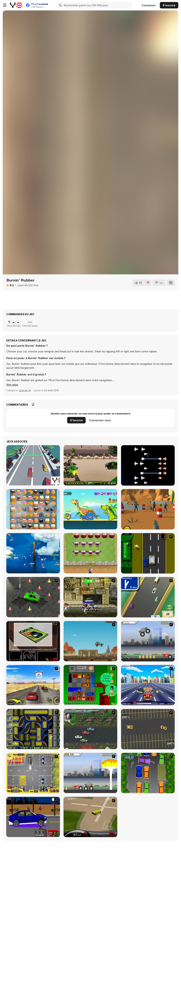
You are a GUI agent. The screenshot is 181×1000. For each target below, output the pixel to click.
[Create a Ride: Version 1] (33, 817)
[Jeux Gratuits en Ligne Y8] (16, 5)
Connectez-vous (100, 420)
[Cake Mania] (33, 509)
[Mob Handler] (90, 553)
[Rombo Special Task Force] (90, 465)
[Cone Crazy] (33, 597)
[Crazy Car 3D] (33, 465)
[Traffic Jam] (90, 685)
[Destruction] (90, 773)
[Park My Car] (33, 773)
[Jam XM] (90, 729)
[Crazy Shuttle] (90, 597)
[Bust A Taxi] (148, 553)
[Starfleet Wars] (148, 465)
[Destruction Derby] (148, 729)
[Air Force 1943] (33, 553)
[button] (12, 385)
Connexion (149, 5)
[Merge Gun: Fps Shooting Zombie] (148, 509)
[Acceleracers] (33, 729)
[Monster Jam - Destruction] (148, 641)
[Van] (148, 597)
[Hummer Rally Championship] (90, 817)
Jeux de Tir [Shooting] (25, 390)
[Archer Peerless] (90, 509)
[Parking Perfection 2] (148, 773)
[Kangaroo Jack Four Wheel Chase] (90, 641)
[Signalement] (159, 282)
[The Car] (33, 641)
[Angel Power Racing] (148, 685)
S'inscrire (169, 5)
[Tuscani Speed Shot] (33, 685)
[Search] (60, 5)
